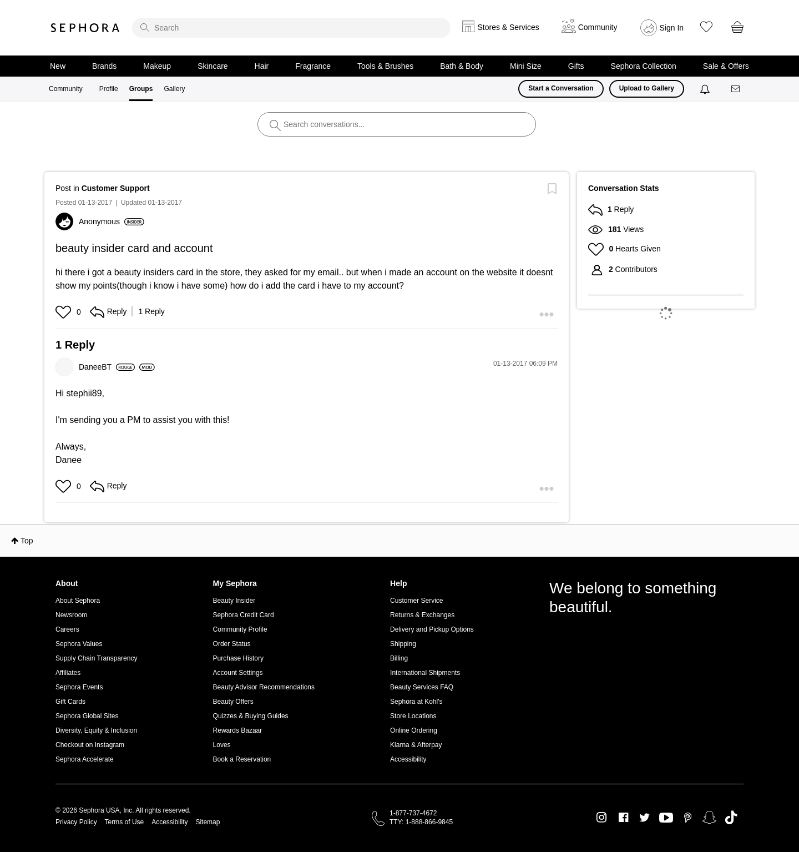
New (57, 66)
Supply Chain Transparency (96, 658)
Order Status (232, 644)
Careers (67, 629)
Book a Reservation (242, 759)
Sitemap (207, 822)
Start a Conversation (560, 88)
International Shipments (425, 673)
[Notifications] (706, 88)
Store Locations (413, 716)
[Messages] (736, 89)
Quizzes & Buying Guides (251, 716)
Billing (399, 658)
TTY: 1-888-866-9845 (421, 822)
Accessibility (408, 759)
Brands (104, 66)
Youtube (666, 818)
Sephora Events (79, 687)
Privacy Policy (76, 822)
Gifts (576, 66)
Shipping (403, 644)
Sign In (672, 27)
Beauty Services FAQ (421, 687)
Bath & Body (461, 66)
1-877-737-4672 (413, 813)
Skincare (212, 66)
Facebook (623, 817)
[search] (291, 28)
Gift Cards (70, 701)
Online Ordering (413, 730)
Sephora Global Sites (86, 716)
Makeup (157, 66)
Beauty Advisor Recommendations (264, 687)
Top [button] (27, 540)
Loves (222, 745)
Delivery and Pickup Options (432, 629)
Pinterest (688, 817)
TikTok (731, 817)
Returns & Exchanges (422, 615)
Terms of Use (124, 822)
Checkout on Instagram (89, 745)
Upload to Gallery (646, 88)
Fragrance (313, 66)
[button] (64, 312)
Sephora (85, 27)
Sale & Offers (726, 66)
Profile (108, 89)
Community (66, 89)
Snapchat (709, 817)
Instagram (602, 817)
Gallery (174, 89)
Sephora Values (79, 644)
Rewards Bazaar (237, 730)
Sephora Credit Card (243, 615)
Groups (141, 89)
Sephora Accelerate (84, 759)
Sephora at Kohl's (416, 701)
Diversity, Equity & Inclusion (96, 730)
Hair (262, 66)
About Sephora (77, 600)
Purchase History (238, 658)
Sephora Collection (643, 66)
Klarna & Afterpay (416, 745)
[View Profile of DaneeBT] (107, 367)
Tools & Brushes (385, 66)
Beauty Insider (234, 600)
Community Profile (240, 629)
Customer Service (416, 600)
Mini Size (526, 66)
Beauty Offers (233, 701)
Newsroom (71, 615)
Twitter (644, 817)
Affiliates (67, 673)
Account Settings (238, 673)
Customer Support (116, 188)
